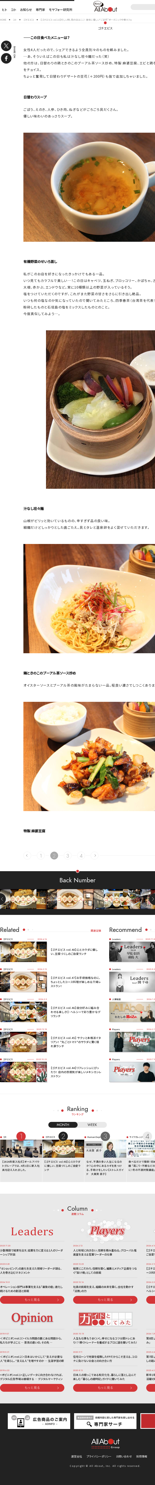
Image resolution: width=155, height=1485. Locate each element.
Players (116, 1029)
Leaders (116, 939)
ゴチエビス (105, 28)
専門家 (40, 9)
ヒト (4, 9)
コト (13, 9)
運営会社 (76, 1456)
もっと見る (32, 1299)
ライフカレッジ (136, 1136)
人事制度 (116, 999)
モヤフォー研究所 (60, 9)
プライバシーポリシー (99, 1456)
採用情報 (141, 1456)
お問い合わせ (124, 1456)
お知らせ (26, 9)
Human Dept (94, 1136)
